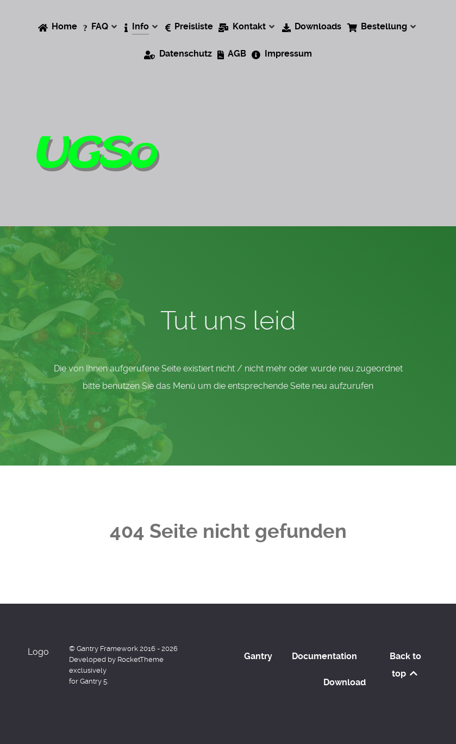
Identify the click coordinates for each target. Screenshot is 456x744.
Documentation (324, 656)
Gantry (258, 656)
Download (344, 682)
